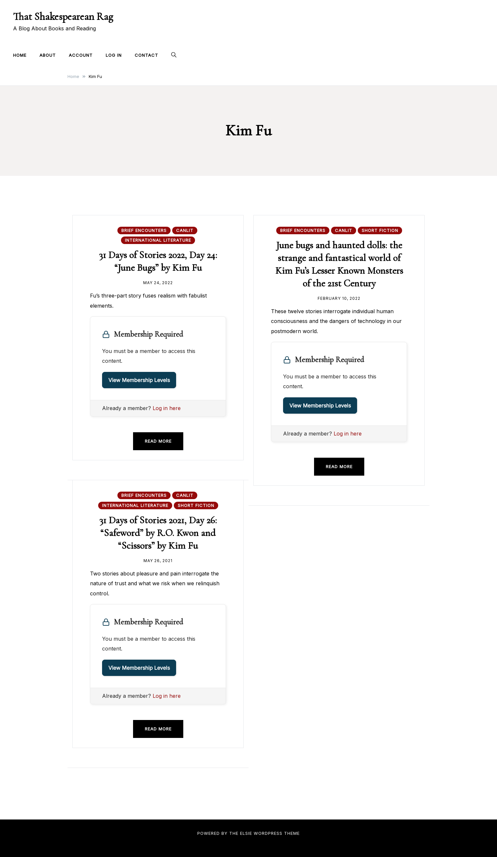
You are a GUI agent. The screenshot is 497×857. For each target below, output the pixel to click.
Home (19, 55)
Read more (158, 441)
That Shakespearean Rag (63, 16)
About (47, 55)
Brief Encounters (144, 230)
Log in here (167, 408)
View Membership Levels (139, 380)
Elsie (246, 833)
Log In (114, 55)
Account (81, 55)
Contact (146, 55)
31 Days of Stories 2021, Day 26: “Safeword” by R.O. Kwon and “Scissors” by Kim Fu (158, 533)
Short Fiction (380, 230)
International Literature (158, 240)
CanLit (184, 230)
